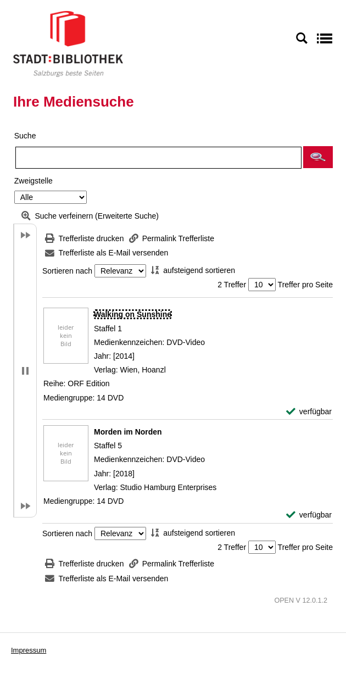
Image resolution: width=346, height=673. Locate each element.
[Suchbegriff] (158, 158)
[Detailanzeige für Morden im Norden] (128, 431)
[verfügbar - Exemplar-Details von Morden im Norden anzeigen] (309, 515)
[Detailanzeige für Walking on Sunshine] (132, 314)
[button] (318, 157)
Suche (25, 135)
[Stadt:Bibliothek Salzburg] (68, 43)
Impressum (28, 650)
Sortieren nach (67, 270)
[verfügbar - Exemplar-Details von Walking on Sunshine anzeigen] (309, 412)
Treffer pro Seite (305, 284)
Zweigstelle (33, 180)
